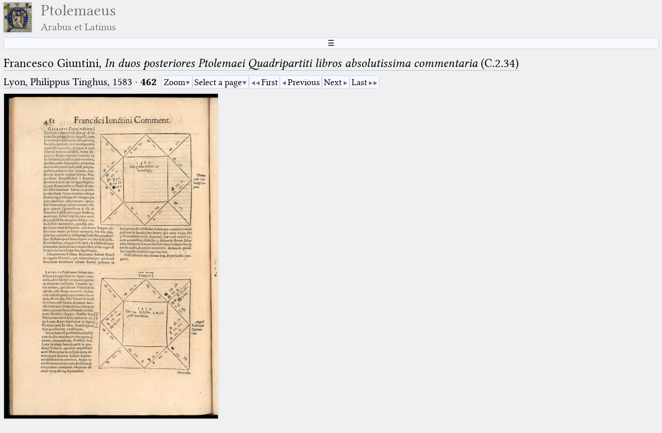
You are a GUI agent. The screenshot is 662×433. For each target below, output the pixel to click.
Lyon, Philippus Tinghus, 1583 (68, 82)
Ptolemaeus (78, 17)
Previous (304, 82)
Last (359, 82)
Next (333, 82)
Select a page (218, 82)
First (269, 82)
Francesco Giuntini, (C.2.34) (261, 63)
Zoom (174, 82)
